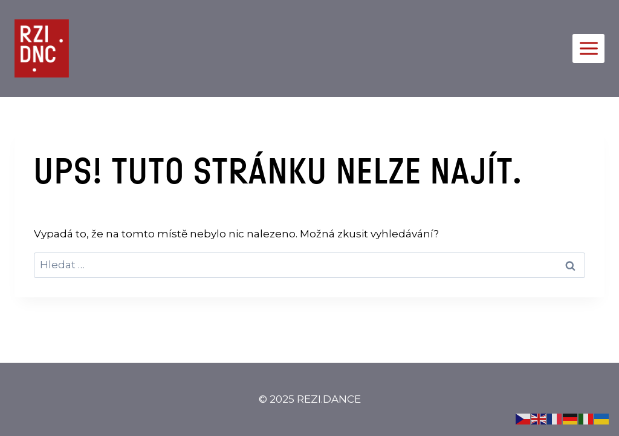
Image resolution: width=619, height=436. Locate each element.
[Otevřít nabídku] (588, 48)
